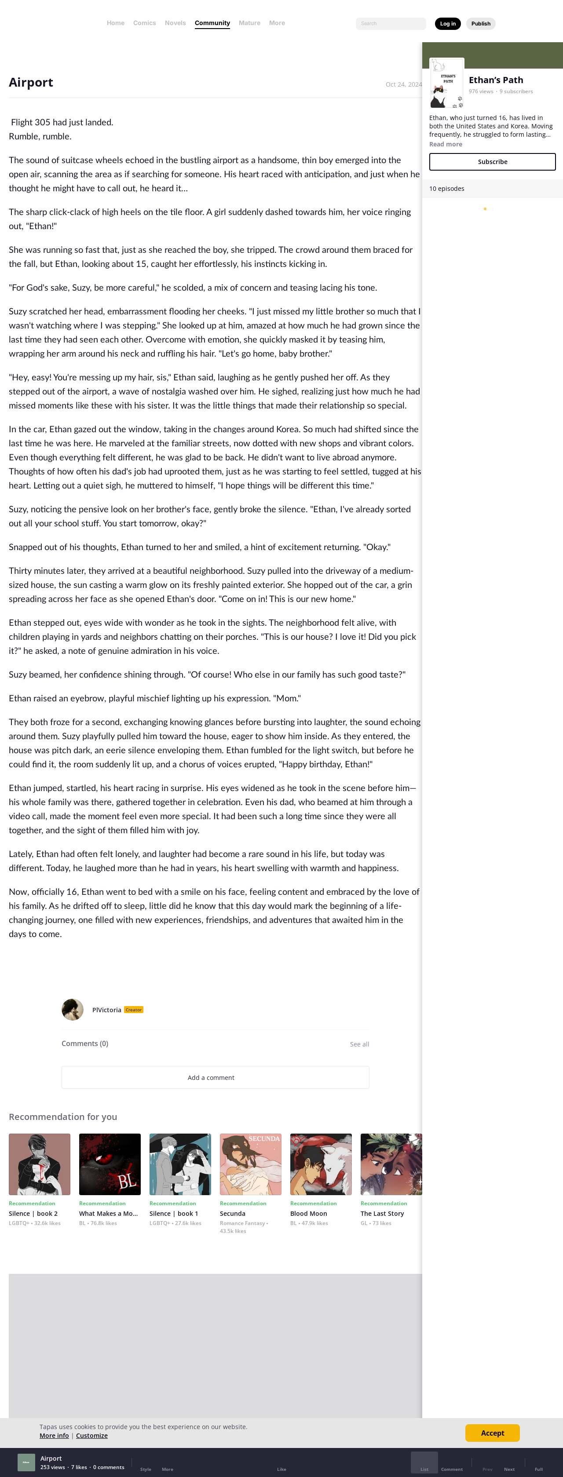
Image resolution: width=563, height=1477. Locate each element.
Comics (144, 22)
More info (54, 1435)
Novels (175, 22)
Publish (481, 23)
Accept (493, 1433)
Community (212, 22)
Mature (249, 22)
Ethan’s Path (496, 80)
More (279, 22)
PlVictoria (106, 1010)
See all (359, 1044)
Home (115, 22)
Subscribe (493, 161)
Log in (448, 23)
